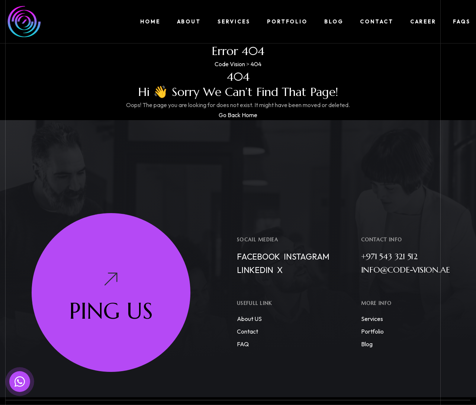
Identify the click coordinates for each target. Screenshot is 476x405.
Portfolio (372, 331)
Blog (367, 344)
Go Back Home (238, 115)
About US (249, 318)
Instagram (306, 256)
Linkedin (255, 270)
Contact (247, 331)
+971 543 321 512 (389, 256)
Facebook (258, 256)
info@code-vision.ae (405, 270)
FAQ (243, 344)
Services (372, 318)
